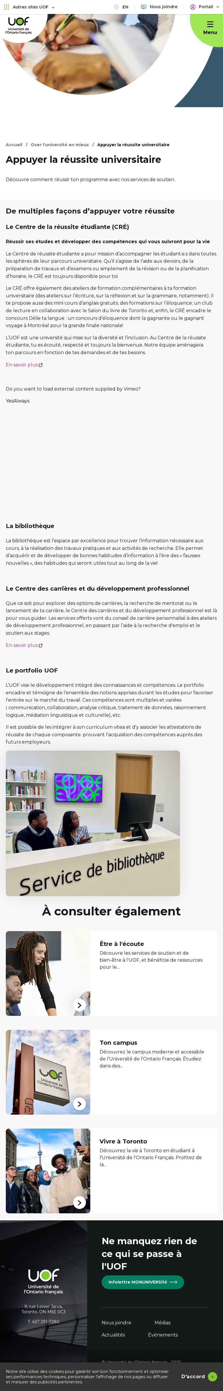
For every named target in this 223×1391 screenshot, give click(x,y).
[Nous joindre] (159, 7)
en (121, 7)
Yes (9, 401)
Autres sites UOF (29, 7)
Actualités (113, 1335)
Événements (163, 1335)
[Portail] (204, 7)
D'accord (193, 1376)
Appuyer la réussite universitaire (133, 144)
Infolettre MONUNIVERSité (143, 1282)
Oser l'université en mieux (60, 144)
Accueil (14, 144)
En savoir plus (24, 365)
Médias (162, 1322)
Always (21, 401)
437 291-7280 (46, 1321)
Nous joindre (116, 1322)
